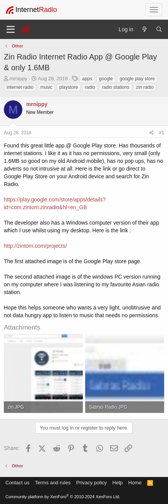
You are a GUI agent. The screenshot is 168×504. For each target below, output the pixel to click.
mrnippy (18, 78)
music (46, 87)
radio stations (115, 87)
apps (87, 78)
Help (118, 482)
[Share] (151, 133)
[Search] (159, 29)
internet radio (20, 87)
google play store (137, 78)
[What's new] (144, 29)
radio (90, 87)
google (106, 78)
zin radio (144, 87)
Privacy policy (91, 482)
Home (135, 482)
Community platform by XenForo (62, 496)
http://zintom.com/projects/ (35, 246)
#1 (161, 132)
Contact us (17, 482)
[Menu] (11, 29)
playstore (68, 87)
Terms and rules (53, 482)
